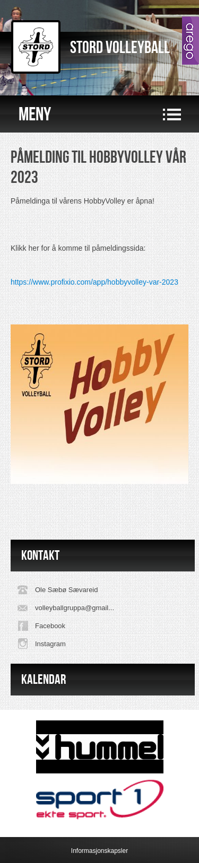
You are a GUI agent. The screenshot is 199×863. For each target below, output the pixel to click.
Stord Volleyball (120, 48)
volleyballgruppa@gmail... (74, 608)
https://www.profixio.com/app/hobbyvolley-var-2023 (94, 282)
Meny (35, 114)
